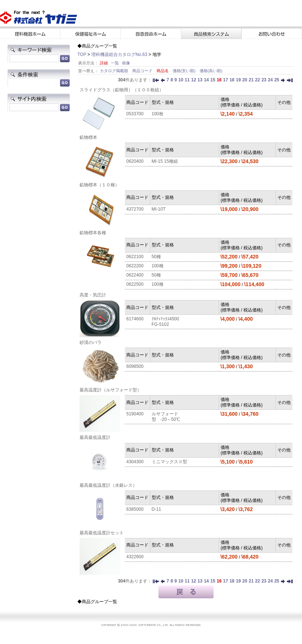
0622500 (135, 284)
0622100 (135, 256)
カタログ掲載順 (114, 70)
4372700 (135, 209)
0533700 (135, 113)
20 (244, 79)
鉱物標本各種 (93, 232)
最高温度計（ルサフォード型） (110, 390)
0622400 (135, 275)
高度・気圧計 (93, 295)
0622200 (135, 265)
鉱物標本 (88, 137)
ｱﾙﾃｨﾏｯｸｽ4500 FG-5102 (168, 321)
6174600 (135, 318)
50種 (156, 256)
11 (187, 79)
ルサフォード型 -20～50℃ (166, 416)
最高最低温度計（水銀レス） (108, 485)
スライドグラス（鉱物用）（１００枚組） (122, 89)
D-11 (156, 509)
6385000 (135, 509)
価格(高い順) (211, 70)
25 (276, 79)
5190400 (135, 413)
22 (257, 79)
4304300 (135, 461)
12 (193, 79)
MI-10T (159, 209)
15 (212, 79)
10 (180, 79)
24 (270, 79)
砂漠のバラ (91, 342)
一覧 (115, 63)
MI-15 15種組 (165, 161)
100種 (158, 265)
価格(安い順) (185, 70)
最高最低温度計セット (102, 532)
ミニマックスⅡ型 (169, 461)
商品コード (143, 70)
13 (199, 79)
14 (206, 79)
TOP (81, 54)
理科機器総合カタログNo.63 (119, 54)
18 (231, 79)
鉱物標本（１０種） (99, 184)
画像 (126, 63)
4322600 (135, 556)
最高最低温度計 (95, 437)
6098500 (135, 366)
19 (238, 79)
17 (225, 79)
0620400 (135, 161)
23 (263, 79)
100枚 (158, 113)
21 (251, 79)
